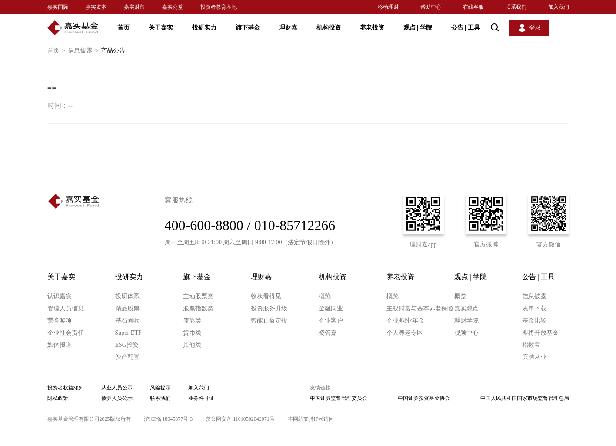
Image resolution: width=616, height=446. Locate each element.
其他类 (192, 345)
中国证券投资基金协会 (424, 398)
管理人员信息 (65, 308)
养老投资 (372, 27)
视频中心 (466, 333)
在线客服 (473, 7)
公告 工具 (465, 27)
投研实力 (204, 27)
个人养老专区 (404, 333)
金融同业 (331, 308)
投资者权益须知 (65, 388)
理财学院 (466, 320)
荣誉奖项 (59, 320)
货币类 (192, 333)
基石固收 (127, 320)
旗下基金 (248, 27)
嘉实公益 (172, 7)
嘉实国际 (57, 7)
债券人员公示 (117, 398)
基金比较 (534, 320)
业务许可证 (201, 398)
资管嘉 (328, 333)
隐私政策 (57, 398)
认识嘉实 (59, 296)
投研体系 (127, 296)
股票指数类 (198, 308)
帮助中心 (430, 7)
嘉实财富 (134, 7)
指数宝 (531, 345)
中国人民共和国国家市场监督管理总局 (524, 398)
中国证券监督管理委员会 (338, 398)
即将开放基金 (540, 333)
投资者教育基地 (218, 7)
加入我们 (558, 7)
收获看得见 (266, 296)
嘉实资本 (96, 7)
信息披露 (84, 51)
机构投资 (328, 27)
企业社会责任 (65, 333)
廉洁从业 (534, 357)
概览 (325, 296)
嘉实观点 (466, 308)
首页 (123, 27)
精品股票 (127, 308)
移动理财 (388, 7)
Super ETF (128, 333)
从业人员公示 (117, 388)
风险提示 (160, 388)
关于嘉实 (161, 27)
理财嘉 (288, 27)
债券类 (192, 320)
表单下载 (534, 308)
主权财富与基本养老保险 (419, 308)
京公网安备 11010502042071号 (240, 419)
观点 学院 (417, 27)
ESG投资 (127, 345)
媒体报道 (59, 345)
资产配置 (127, 357)
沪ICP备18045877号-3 (168, 419)
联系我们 (516, 7)
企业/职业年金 (405, 320)
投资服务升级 (269, 308)
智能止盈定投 (269, 320)
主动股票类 (198, 296)
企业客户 (331, 320)
